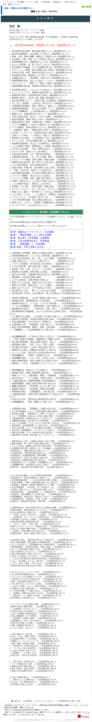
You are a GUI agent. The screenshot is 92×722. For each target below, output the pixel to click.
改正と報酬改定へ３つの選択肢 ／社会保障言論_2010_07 (33, 616)
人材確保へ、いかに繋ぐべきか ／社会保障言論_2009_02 (33, 653)
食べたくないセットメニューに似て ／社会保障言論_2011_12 (35, 572)
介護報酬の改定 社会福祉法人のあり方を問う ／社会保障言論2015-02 (39, 465)
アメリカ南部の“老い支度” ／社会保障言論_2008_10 (31, 664)
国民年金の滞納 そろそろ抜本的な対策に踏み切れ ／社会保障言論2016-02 (41, 432)
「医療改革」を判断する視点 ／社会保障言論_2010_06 (32, 618)
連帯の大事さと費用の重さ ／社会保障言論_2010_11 (31, 607)
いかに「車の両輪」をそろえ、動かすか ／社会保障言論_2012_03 (37, 561)
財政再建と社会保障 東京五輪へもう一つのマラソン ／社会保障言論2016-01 (42, 435)
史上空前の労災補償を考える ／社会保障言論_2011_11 (32, 574)
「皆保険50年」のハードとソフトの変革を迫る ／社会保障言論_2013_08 (39, 517)
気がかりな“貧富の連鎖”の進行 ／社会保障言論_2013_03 (33, 529)
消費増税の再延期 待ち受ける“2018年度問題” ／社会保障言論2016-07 (39, 421)
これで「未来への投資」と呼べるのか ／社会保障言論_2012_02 (36, 563)
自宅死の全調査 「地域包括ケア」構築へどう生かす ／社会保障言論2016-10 (42, 414)
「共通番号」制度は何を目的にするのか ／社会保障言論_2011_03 (37, 593)
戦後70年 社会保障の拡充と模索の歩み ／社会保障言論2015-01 (36, 467)
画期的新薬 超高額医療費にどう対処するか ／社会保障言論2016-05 (38, 425)
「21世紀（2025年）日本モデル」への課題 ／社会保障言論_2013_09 (38, 515)
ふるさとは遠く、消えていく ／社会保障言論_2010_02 (32, 628)
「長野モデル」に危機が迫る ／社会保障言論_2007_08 (32, 680)
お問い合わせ (69, 2)
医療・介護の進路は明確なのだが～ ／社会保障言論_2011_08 (35, 581)
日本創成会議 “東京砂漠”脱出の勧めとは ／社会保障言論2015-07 (37, 453)
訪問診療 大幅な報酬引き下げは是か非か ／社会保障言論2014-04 (37, 494)
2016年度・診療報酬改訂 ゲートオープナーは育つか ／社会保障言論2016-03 (42, 430)
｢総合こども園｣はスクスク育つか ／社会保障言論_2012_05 (34, 556)
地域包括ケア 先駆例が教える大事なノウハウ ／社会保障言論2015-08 (39, 451)
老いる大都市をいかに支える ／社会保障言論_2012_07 (32, 552)
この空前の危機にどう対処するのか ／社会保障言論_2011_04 (35, 591)
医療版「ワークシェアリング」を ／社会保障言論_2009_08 (34, 641)
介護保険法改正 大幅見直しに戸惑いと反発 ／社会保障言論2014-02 (38, 499)
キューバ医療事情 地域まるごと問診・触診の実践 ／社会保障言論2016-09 (41, 416)
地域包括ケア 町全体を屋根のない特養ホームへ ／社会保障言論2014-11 (40, 478)
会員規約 (27, 701)
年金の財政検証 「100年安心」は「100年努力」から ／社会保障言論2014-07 (42, 487)
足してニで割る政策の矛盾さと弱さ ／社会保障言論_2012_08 (35, 549)
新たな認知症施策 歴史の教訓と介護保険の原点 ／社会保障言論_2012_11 (40, 542)
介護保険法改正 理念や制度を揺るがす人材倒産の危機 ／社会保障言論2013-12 (42, 508)
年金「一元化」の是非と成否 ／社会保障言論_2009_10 (32, 636)
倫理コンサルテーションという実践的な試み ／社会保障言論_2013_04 (39, 526)
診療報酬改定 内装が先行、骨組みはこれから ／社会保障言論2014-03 (39, 497)
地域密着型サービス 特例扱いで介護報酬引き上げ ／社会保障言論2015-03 (41, 462)
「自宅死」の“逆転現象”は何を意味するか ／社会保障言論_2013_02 (38, 531)
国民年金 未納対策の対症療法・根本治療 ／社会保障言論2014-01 (37, 501)
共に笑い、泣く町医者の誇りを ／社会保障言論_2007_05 (33, 682)
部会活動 (46, 2)
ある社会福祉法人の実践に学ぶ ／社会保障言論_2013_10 (33, 512)
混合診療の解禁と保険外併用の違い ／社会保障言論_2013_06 (35, 522)
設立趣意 (20, 2)
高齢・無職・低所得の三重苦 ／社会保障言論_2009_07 (32, 643)
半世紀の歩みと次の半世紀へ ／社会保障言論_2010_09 (32, 611)
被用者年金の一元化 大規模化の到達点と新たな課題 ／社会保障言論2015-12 (42, 441)
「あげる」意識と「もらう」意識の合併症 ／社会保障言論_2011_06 (38, 586)
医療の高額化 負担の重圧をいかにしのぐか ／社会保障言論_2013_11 (38, 510)
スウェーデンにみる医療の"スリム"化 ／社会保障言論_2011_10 (36, 577)
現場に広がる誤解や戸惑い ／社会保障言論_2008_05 (31, 671)
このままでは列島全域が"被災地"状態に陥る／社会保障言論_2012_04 (37, 559)
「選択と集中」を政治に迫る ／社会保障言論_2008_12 (32, 662)
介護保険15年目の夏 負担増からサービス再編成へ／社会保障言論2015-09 (40, 448)
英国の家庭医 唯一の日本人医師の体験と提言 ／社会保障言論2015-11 (39, 444)
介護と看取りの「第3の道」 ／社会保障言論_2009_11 (32, 634)
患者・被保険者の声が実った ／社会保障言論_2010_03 (32, 625)
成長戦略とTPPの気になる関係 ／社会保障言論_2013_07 (33, 519)
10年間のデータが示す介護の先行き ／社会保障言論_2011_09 (35, 579)
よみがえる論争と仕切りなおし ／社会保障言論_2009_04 (33, 650)
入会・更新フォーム (11, 4)
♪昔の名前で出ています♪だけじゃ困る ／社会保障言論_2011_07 (36, 584)
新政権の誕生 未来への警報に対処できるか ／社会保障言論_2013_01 (39, 533)
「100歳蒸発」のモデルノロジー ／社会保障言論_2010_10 (34, 609)
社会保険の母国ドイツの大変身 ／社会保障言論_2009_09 (33, 639)
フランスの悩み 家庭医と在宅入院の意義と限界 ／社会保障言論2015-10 (40, 446)
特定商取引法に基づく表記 (69, 701)
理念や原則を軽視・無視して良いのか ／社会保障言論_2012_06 (36, 554)
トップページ (8, 2)
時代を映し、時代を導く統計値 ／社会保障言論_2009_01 (33, 655)
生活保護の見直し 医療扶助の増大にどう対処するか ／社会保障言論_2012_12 (42, 540)
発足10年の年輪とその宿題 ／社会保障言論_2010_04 (31, 623)
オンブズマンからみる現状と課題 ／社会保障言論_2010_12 (34, 604)
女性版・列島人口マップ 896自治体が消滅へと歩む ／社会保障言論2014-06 (41, 489)
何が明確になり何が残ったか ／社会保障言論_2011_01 (32, 598)
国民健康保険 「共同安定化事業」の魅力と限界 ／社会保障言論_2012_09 (40, 547)
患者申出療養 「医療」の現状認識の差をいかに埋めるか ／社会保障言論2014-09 (43, 482)
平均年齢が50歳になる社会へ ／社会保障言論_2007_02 (32, 684)
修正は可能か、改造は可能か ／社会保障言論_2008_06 (32, 669)
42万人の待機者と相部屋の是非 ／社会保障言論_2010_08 (33, 614)
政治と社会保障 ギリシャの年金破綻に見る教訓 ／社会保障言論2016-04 (40, 428)
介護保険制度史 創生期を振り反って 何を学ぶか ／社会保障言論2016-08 (40, 418)
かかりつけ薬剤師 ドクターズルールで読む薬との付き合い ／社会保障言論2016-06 (44, 423)
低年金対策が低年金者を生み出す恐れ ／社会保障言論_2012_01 (36, 566)
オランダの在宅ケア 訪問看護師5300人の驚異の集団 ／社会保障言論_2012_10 (42, 544)
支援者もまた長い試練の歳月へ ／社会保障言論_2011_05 (33, 588)
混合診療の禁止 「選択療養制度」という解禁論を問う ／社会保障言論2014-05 (42, 492)
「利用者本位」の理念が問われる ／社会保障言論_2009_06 (34, 646)
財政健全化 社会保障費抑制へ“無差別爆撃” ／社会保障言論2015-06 (38, 455)
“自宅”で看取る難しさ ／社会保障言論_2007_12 (30, 677)
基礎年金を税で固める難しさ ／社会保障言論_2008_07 (32, 666)
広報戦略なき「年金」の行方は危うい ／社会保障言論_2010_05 (36, 621)
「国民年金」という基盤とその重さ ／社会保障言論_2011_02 (35, 595)
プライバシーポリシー (44, 701)
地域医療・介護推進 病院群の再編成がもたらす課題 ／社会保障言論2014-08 (41, 485)
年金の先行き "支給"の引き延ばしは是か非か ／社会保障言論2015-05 (39, 458)
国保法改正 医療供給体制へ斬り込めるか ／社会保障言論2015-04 (37, 460)
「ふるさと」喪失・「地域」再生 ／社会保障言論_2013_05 (34, 524)
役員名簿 (56, 2)
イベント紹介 (33, 2)
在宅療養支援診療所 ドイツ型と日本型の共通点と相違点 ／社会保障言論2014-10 (43, 480)
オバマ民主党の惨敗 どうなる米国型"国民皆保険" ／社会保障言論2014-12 (40, 475)
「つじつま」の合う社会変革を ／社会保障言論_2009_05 (33, 648)
